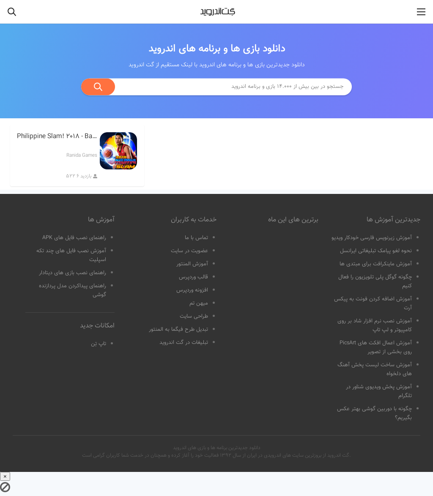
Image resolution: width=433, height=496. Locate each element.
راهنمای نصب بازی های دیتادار (72, 273)
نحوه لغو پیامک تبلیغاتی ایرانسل (376, 251)
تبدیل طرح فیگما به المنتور (178, 329)
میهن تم (198, 303)
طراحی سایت (194, 316)
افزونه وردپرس (192, 290)
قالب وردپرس (193, 277)
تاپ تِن (98, 344)
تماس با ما (196, 238)
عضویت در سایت (189, 251)
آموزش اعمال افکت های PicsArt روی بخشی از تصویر (376, 347)
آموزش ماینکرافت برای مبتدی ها (376, 264)
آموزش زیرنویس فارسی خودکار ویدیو (372, 238)
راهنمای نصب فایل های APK (74, 238)
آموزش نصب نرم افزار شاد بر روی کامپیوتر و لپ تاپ (374, 325)
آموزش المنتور (192, 264)
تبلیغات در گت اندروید (183, 342)
